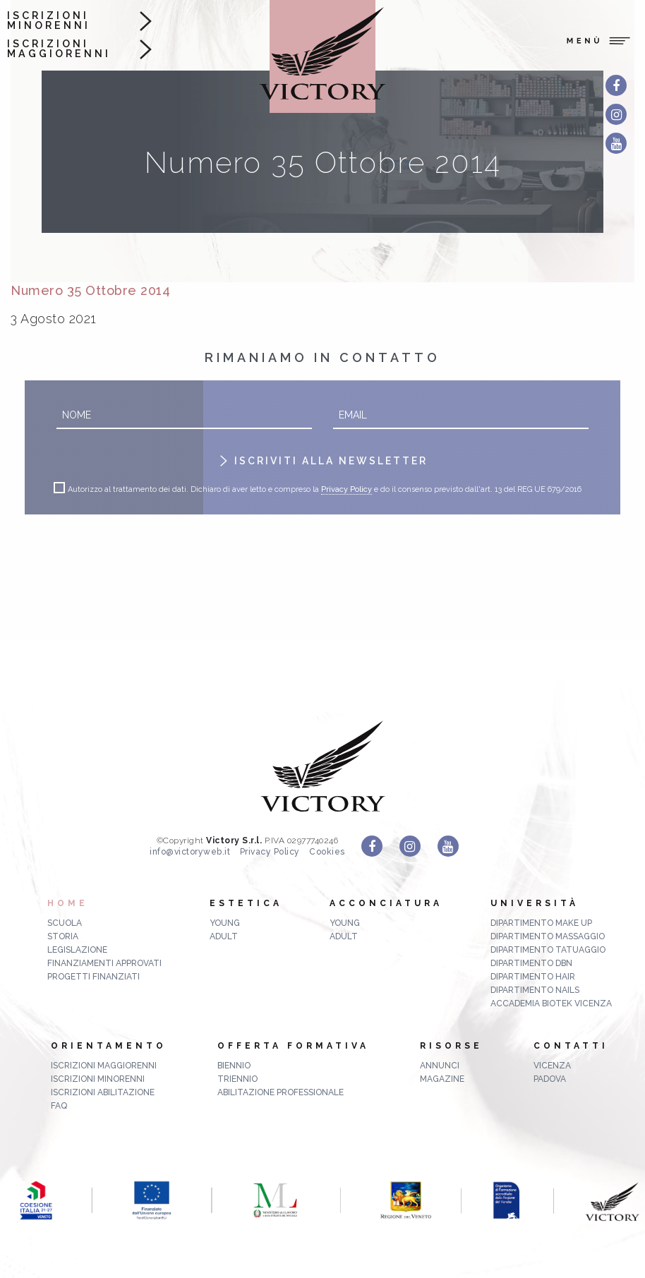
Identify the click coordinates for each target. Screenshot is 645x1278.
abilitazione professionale (280, 1092)
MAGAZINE (442, 1079)
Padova (550, 1079)
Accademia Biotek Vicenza (551, 1003)
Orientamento (109, 1046)
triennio (237, 1079)
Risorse (451, 1046)
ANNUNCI (439, 1066)
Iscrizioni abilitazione (103, 1092)
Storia (62, 936)
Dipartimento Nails (534, 990)
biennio (234, 1066)
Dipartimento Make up (541, 923)
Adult (224, 936)
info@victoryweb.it (190, 852)
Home (67, 903)
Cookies (327, 852)
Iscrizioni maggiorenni (59, 49)
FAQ (59, 1106)
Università (534, 903)
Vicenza (552, 1066)
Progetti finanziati (93, 977)
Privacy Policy (346, 490)
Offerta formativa (293, 1046)
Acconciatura (386, 903)
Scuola (64, 923)
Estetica (246, 903)
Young (225, 923)
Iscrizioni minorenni (48, 21)
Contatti (571, 1046)
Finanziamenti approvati (104, 963)
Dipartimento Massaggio (547, 936)
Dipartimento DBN (531, 963)
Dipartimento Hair (532, 977)
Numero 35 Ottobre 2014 (90, 290)
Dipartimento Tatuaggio (547, 950)
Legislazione (77, 950)
